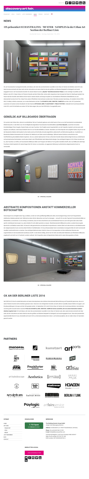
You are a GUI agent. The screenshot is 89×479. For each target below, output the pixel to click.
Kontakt (46, 13)
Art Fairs (6, 431)
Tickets (18, 13)
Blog (5, 442)
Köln (13, 13)
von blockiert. (34, 431)
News (35, 13)
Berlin (6, 437)
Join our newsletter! (34, 458)
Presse (41, 13)
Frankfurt (7, 13)
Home (5, 428)
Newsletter (61, 2)
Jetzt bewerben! (27, 13)
